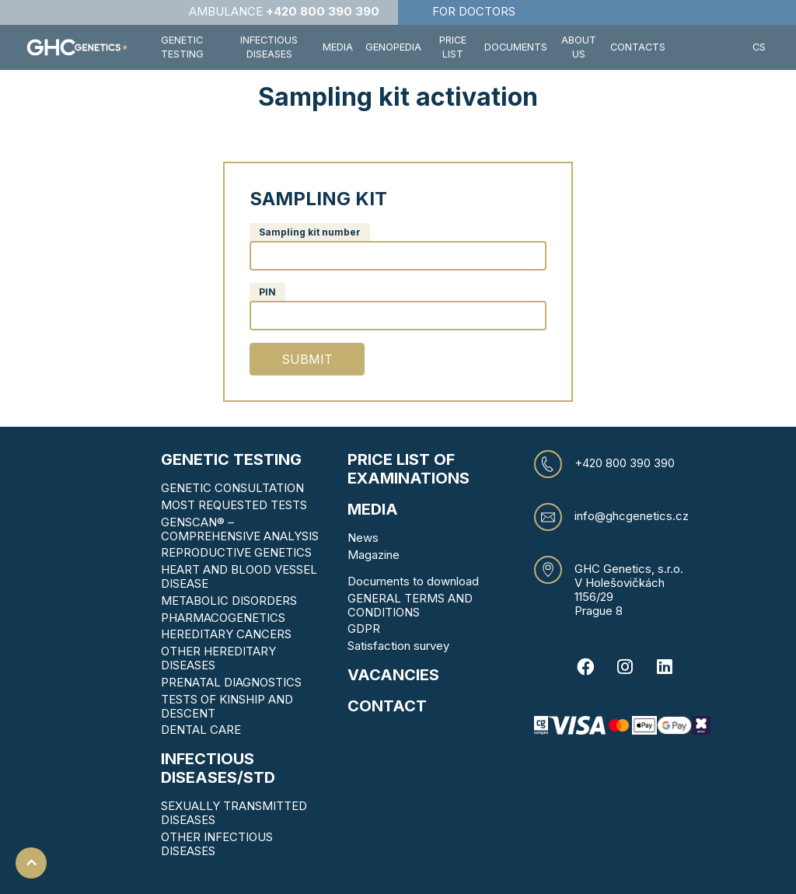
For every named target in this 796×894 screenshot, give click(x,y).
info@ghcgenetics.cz (631, 516)
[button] (708, 47)
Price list (452, 47)
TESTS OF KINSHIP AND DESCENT (227, 706)
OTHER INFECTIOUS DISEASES (217, 843)
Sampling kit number (310, 232)
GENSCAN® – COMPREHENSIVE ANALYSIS (240, 529)
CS (759, 47)
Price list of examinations (408, 468)
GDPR (363, 628)
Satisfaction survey (398, 645)
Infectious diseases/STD (218, 768)
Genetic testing (231, 459)
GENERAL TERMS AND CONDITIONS (410, 605)
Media (338, 47)
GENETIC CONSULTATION (232, 487)
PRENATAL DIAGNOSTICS (231, 682)
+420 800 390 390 (624, 463)
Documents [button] (515, 47)
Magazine (373, 554)
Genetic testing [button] (182, 47)
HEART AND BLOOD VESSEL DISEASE (239, 576)
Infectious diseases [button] (269, 47)
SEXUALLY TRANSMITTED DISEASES (234, 812)
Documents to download (413, 581)
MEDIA (372, 509)
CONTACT (387, 706)
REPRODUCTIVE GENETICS (236, 552)
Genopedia (393, 47)
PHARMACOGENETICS (223, 617)
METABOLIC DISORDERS (229, 600)
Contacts (637, 47)
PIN (267, 292)
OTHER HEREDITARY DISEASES (218, 658)
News (363, 537)
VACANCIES (393, 674)
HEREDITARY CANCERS (226, 634)
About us (578, 47)
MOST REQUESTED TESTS (234, 505)
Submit (307, 359)
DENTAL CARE (201, 729)
